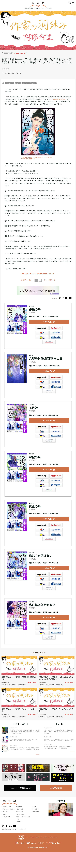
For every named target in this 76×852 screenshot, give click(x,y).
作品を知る (20, 811)
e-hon (42, 337)
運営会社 (5, 811)
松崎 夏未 (33, 83)
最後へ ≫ (52, 280)
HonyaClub (56, 337)
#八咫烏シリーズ (6, 684)
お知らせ (5, 814)
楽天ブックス (56, 328)
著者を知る (20, 809)
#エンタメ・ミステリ (14, 73)
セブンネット (42, 333)
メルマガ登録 (56, 788)
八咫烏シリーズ (9, 83)
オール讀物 (35, 809)
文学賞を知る (20, 814)
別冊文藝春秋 (35, 811)
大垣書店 (49, 342)
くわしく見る (48, 322)
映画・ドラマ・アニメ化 (23, 816)
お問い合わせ (6, 816)
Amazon (42, 328)
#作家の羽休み (21, 684)
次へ (45, 280)
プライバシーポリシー (8, 809)
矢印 (38, 754)
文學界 (34, 806)
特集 (18, 819)
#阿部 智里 (14, 684)
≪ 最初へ (24, 280)
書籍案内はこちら (20, 788)
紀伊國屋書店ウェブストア (56, 333)
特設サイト (20, 821)
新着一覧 (19, 806)
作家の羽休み (25, 83)
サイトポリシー (7, 806)
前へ (30, 280)
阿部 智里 (5, 69)
